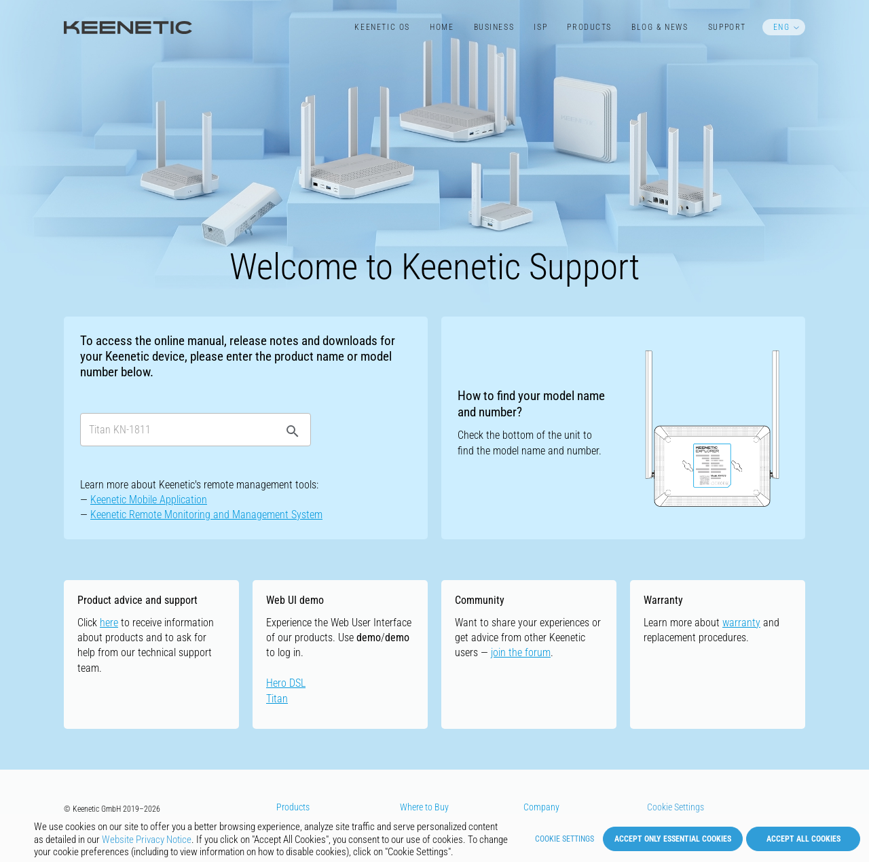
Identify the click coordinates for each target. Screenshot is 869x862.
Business (494, 27)
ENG (781, 27)
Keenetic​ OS (381, 27)
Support (727, 27)
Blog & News (659, 27)
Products (589, 27)
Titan (277, 698)
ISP (540, 27)
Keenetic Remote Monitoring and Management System (206, 514)
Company (541, 807)
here (109, 622)
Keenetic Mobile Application (148, 499)
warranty (741, 622)
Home (442, 27)
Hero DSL (286, 683)
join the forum (521, 652)
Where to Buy (424, 807)
